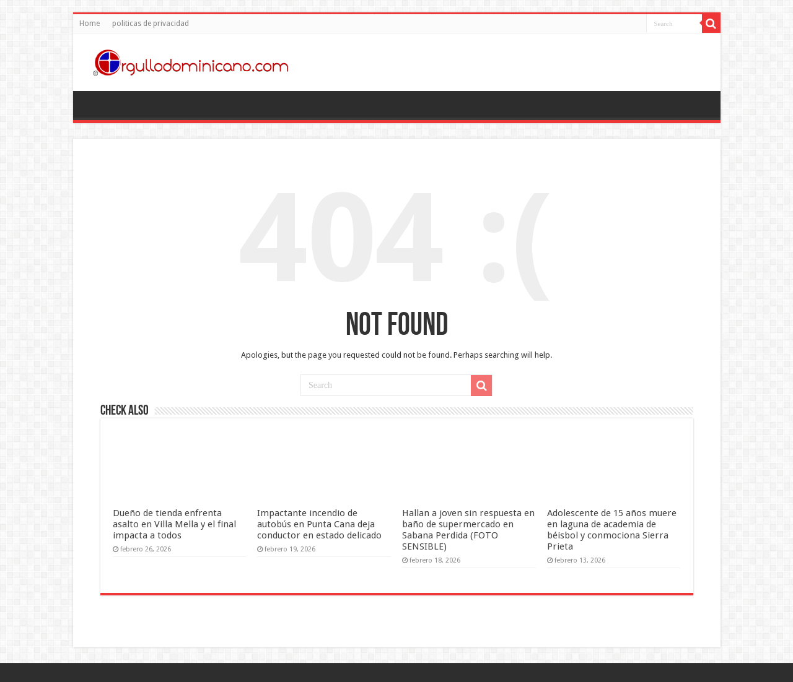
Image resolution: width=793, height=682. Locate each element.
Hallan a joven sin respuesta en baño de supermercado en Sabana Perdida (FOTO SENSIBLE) (468, 529)
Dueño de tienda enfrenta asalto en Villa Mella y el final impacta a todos (174, 524)
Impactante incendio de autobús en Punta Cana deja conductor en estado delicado (319, 524)
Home (89, 23)
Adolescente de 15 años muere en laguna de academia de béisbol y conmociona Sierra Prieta (612, 529)
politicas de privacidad (150, 23)
